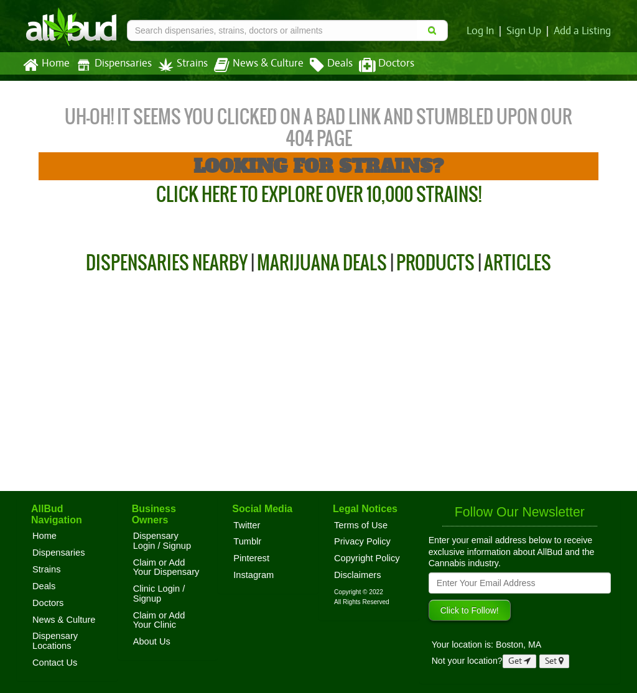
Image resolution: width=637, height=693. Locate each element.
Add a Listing (583, 31)
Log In (482, 31)
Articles (517, 263)
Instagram (253, 575)
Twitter (246, 525)
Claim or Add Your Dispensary (166, 567)
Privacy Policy (362, 541)
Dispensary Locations (55, 641)
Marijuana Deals (322, 263)
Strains (178, 65)
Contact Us (54, 663)
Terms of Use (361, 525)
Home (45, 65)
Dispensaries (111, 65)
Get (519, 661)
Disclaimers (357, 575)
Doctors (376, 65)
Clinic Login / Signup (159, 594)
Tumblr (247, 541)
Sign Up (526, 31)
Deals (322, 65)
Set (554, 661)
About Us (151, 641)
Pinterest (251, 558)
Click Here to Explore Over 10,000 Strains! (318, 194)
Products (435, 263)
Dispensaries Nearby (167, 263)
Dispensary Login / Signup (162, 541)
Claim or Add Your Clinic (159, 620)
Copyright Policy (367, 558)
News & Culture (252, 65)
